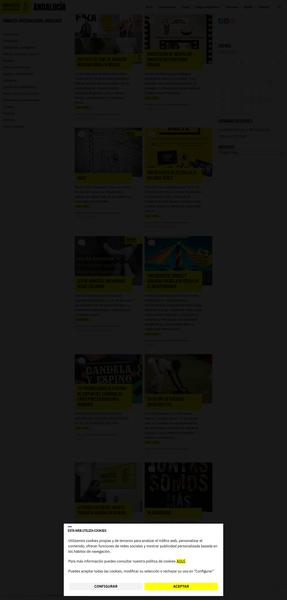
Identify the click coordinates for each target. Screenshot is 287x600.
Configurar (105, 586)
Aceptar (181, 586)
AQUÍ (181, 561)
